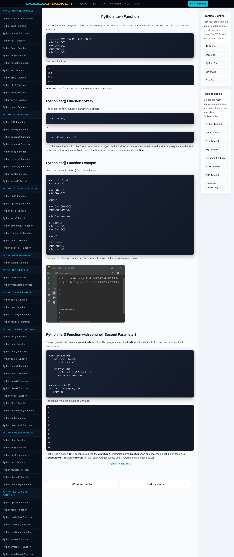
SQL (127, 3)
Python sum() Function (15, 358)
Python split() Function (15, 299)
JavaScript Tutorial (215, 158)
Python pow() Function (15, 99)
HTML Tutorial (213, 166)
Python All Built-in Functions (18, 18)
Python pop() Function (15, 151)
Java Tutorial (212, 132)
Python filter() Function (15, 403)
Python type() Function (15, 107)
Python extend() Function (16, 144)
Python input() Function (15, 33)
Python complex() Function (17, 484)
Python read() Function (15, 509)
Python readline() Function (17, 524)
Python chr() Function (14, 85)
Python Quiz (212, 63)
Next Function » (155, 484)
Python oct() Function (14, 455)
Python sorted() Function (16, 181)
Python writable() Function (17, 546)
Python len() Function (14, 55)
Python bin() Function (14, 447)
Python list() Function (14, 122)
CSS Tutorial (212, 175)
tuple (177, 25)
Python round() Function (16, 469)
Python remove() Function (16, 159)
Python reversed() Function (17, 425)
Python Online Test (119, 463)
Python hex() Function (14, 462)
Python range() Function (16, 62)
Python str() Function (14, 70)
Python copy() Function (15, 381)
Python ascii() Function (15, 92)
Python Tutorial (214, 124)
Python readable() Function (17, 517)
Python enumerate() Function (18, 410)
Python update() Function (16, 203)
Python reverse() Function (16, 166)
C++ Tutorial (212, 141)
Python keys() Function (15, 218)
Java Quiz (211, 71)
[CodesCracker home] (49, 4)
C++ (103, 3)
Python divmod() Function (16, 477)
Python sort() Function (15, 173)
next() (61, 88)
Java (93, 3)
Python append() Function (16, 136)
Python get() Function (14, 210)
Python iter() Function (14, 336)
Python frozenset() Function (18, 284)
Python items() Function (15, 240)
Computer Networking (212, 185)
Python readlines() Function (17, 532)
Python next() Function (15, 395)
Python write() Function (15, 539)
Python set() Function (14, 277)
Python (83, 3)
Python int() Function (14, 40)
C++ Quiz (211, 80)
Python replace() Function (16, 321)
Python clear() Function (15, 388)
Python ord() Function (14, 77)
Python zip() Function (14, 418)
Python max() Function (15, 351)
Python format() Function (16, 314)
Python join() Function (14, 307)
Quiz (136, 3)
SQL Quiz (210, 54)
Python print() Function (15, 25)
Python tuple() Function (15, 262)
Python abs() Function (14, 440)
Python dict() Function (14, 196)
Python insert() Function (16, 129)
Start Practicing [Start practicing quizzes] (198, 3)
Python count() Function (16, 366)
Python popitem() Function (17, 247)
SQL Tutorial (212, 149)
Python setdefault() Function (18, 225)
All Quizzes (211, 46)
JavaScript (115, 3)
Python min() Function (14, 344)
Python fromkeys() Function (17, 233)
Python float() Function (15, 48)
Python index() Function (15, 373)
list (167, 25)
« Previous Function (82, 484)
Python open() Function (15, 502)
